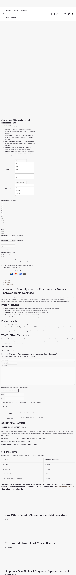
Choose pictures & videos (10, 315)
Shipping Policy (6, 562)
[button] (3, 14)
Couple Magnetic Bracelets (33, 564)
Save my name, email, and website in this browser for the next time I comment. (22, 327)
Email (3, 323)
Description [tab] (7, 205)
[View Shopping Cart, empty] (66, 14)
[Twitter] (57, 14)
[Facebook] (54, 14)
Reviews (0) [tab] (7, 207)
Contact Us (55, 557)
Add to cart (6, 174)
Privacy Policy (6, 566)
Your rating (4, 288)
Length (7, 92)
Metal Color (7, 113)
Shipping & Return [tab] (9, 209)
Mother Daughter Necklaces (33, 566)
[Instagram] (51, 14)
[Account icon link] (72, 14)
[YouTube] (59, 14)
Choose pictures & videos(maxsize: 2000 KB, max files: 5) (15, 312)
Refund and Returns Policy (8, 564)
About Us (5, 561)
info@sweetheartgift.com (10, 413)
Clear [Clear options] (16, 120)
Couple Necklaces (31, 562)
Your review (4, 290)
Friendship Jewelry (31, 561)
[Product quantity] (8, 171)
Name (3, 319)
